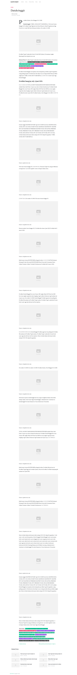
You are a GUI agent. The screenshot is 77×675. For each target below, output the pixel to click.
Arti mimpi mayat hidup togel (42, 640)
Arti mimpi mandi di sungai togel (26, 634)
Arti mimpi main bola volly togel (26, 640)
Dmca (26, 1)
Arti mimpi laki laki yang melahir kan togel (43, 638)
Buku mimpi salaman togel (37, 66)
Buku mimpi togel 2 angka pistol (26, 64)
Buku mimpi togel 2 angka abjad (26, 68)
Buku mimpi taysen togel (46, 62)
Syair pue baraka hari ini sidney (54, 664)
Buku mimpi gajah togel (24, 66)
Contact (22, 1)
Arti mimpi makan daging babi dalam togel (44, 632)
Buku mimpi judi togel (52, 64)
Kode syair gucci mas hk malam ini (27, 653)
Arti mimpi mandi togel (40, 634)
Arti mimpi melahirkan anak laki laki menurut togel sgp (32, 636)
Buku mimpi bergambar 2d (34, 62)
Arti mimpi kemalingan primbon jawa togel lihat (36, 628)
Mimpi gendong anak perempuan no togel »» (47, 643)
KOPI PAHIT (12, 673)
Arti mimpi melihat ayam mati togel (27, 630)
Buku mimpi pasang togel (40, 64)
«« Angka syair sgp (22, 643)
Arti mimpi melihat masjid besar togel (45, 630)
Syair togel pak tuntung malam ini (55, 653)
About (36, 1)
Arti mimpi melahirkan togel (26, 638)
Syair (40, 1)
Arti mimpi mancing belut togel (26, 632)
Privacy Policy (31, 1)
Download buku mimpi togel (26, 664)
